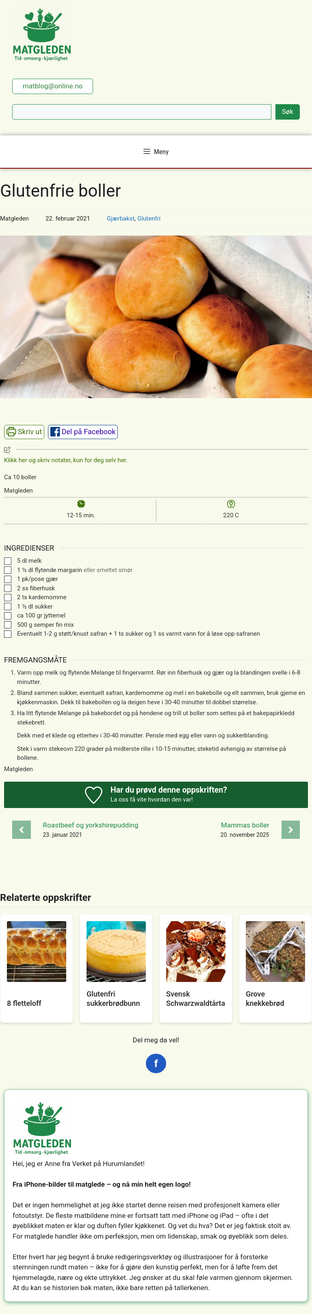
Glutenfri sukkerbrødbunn (113, 998)
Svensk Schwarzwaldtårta (195, 998)
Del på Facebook (83, 431)
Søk (287, 111)
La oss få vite (128, 799)
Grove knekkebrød (265, 998)
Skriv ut (24, 431)
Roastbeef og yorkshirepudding (91, 825)
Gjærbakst (120, 218)
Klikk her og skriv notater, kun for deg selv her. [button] (66, 460)
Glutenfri (148, 218)
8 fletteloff (24, 1003)
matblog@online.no (52, 86)
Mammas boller (245, 825)
